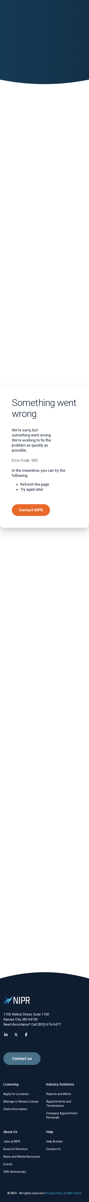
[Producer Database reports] (44, 714)
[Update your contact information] (44, 559)
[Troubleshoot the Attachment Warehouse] (44, 162)
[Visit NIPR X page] (16, 1034)
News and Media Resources (21, 1156)
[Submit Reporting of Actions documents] (44, 294)
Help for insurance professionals (41, 103)
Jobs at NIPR (11, 1141)
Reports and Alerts (58, 1094)
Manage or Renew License (20, 1101)
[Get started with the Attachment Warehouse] (44, 426)
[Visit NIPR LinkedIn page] (5, 1034)
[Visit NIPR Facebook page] (26, 1034)
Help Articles (54, 1141)
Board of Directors (15, 1149)
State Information (15, 1109)
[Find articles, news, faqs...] (77, 12)
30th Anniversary (14, 1171)
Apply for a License (16, 1094)
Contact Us (53, 1149)
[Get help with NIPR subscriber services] (44, 662)
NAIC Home (74, 1193)
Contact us (22, 961)
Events (7, 1164)
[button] (12, 12)
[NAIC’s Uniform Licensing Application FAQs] (44, 610)
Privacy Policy (54, 1193)
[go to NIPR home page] (30, 12)
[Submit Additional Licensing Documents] (44, 228)
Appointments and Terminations (58, 1103)
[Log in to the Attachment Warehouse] (44, 360)
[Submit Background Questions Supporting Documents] (44, 492)
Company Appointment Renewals (61, 1115)
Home (7, 103)
